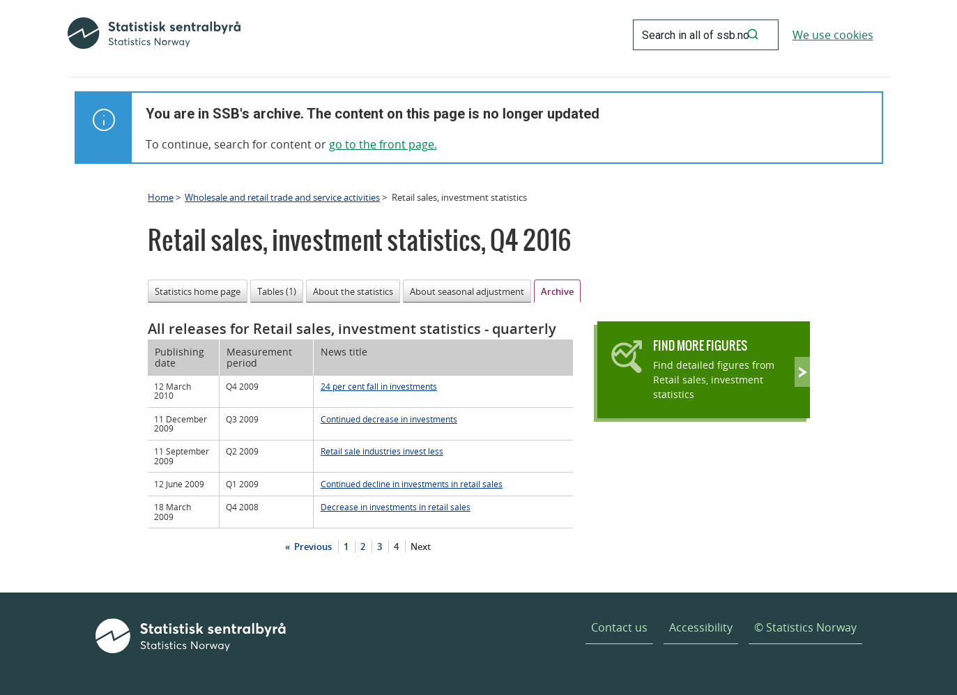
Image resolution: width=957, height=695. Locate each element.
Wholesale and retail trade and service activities (282, 197)
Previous (312, 546)
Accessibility (701, 627)
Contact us (619, 627)
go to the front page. (383, 144)
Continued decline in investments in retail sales (412, 483)
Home (161, 197)
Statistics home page (197, 291)
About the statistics (353, 291)
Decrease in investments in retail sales (395, 506)
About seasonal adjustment (467, 291)
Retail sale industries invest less (382, 451)
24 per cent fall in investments (379, 386)
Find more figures (700, 345)
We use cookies (833, 35)
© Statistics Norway (805, 627)
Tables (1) (276, 291)
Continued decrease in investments (389, 419)
